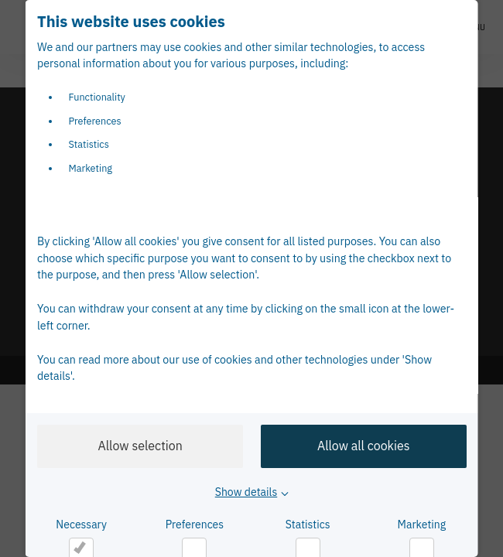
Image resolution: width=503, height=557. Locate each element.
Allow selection (140, 445)
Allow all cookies (363, 445)
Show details (245, 492)
